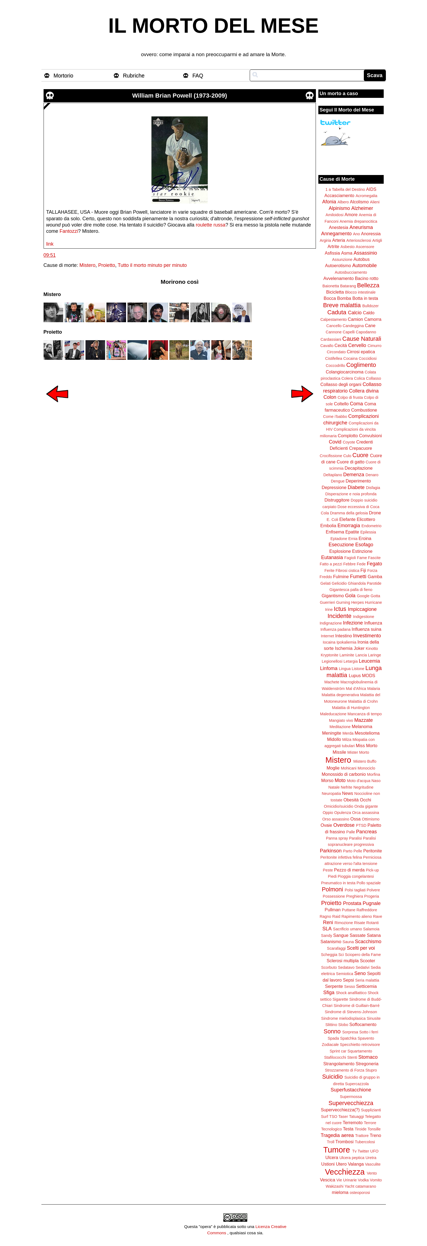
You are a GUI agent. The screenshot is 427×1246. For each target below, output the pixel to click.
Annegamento (336, 233)
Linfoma (328, 668)
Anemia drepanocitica (358, 221)
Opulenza (342, 812)
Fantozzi (69, 231)
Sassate (358, 935)
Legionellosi (332, 661)
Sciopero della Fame (363, 954)
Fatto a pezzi (331, 564)
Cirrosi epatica (361, 351)
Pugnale (372, 903)
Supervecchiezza (350, 1103)
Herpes (357, 602)
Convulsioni (370, 435)
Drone (375, 512)
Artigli (377, 240)
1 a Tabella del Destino (345, 189)
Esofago (364, 544)
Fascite (374, 558)
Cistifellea (333, 358)
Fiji (363, 570)
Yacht (349, 1186)
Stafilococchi (335, 1057)
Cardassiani (331, 339)
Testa (348, 1128)
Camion (355, 319)
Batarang (348, 286)
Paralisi (355, 838)
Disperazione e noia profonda (350, 494)
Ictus (340, 608)
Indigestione (363, 616)
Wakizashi (334, 1186)
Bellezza (368, 285)
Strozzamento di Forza (344, 1070)
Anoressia (371, 233)
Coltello (341, 403)
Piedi (332, 876)
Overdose (344, 825)
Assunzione (342, 259)
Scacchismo (368, 941)
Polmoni (332, 889)
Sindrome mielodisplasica (343, 1018)
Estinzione (362, 551)
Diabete (356, 487)
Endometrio (371, 526)
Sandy (326, 935)
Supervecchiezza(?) (340, 1109)
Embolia (328, 525)
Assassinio (365, 253)
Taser (343, 1116)
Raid (336, 916)
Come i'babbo (335, 416)
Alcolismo (359, 201)
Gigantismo (333, 595)
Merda (348, 733)
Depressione (334, 487)
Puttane (348, 910)
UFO (374, 1151)
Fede (361, 564)
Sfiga (328, 992)
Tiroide (360, 1129)
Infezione (353, 623)
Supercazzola (357, 1084)
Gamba (375, 576)
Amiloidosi (335, 215)
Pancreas (366, 831)
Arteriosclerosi (358, 240)
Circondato (336, 352)
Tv (354, 1151)
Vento (372, 1173)
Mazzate (363, 720)
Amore (351, 214)
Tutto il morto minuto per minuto (152, 265)
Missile (339, 752)
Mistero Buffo (364, 761)
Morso (327, 780)
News (347, 793)
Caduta (336, 312)
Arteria (338, 240)
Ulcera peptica (351, 1158)
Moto (340, 780)
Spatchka (348, 1038)
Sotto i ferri (368, 1032)
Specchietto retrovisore (360, 1044)
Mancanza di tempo (364, 714)
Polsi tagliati (355, 890)
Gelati (325, 583)
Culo (347, 456)
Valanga (356, 1163)
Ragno (325, 916)
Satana (374, 935)
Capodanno (366, 332)
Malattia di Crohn (363, 701)
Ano (356, 234)
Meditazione (340, 727)
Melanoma (362, 726)
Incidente (340, 616)
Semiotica (344, 974)
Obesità (351, 799)
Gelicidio (339, 583)
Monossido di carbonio (344, 774)
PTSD (361, 825)
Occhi (365, 799)
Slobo (343, 1024)
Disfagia (373, 487)
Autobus (361, 259)
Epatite (352, 531)
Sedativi (363, 967)
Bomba (344, 298)
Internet (327, 636)
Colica (359, 378)
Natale (334, 787)
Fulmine (341, 576)
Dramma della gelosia (349, 513)
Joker (359, 648)
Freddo (326, 577)
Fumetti (358, 576)
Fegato (374, 563)
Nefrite (346, 787)
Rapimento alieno (356, 916)
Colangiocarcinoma (345, 371)
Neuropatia (331, 793)
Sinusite (373, 1018)
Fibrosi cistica (347, 570)
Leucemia (369, 661)
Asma (346, 253)
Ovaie (326, 825)
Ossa (355, 818)
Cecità (340, 345)
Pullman (332, 909)
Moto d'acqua (358, 781)
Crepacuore (360, 448)
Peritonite (372, 850)
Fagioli (350, 558)
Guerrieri (327, 602)
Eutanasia (332, 557)
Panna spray (337, 838)
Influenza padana (335, 629)
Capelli (349, 332)
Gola (350, 595)
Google (363, 596)
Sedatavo (346, 967)
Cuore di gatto (351, 461)
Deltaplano (332, 475)
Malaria (373, 688)
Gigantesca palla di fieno (351, 589)
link (50, 244)
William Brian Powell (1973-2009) (179, 95)
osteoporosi (360, 1192)
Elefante (347, 519)
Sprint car (338, 1051)
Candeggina (353, 326)
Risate (359, 923)
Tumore (336, 1149)
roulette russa (210, 225)
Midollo (334, 739)
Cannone (333, 332)
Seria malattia (367, 980)
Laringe (374, 655)
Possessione (334, 896)
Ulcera (331, 1157)
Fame (362, 558)
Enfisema (335, 531)
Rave (377, 916)
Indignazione (331, 623)
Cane (370, 325)
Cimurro (375, 345)
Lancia (361, 655)
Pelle (357, 851)
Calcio (355, 312)
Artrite (333, 246)
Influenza (373, 622)
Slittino (331, 1024)
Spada (333, 1038)
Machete (331, 682)
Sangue (341, 935)
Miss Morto (366, 745)
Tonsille (374, 1129)
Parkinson (331, 850)
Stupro (371, 1070)
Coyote (349, 442)
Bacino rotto (366, 278)
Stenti (352, 1057)
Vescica (327, 1179)
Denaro (371, 475)
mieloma (340, 1192)
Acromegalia (366, 196)
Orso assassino (335, 819)
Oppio (328, 812)
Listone (358, 668)
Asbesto (347, 247)
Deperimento (358, 480)
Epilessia (368, 532)
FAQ (198, 76)
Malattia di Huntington (351, 707)
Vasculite (372, 1164)
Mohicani (348, 768)
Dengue (337, 481)
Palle (350, 832)
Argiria (325, 240)
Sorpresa (350, 1032)
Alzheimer (362, 208)
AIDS (371, 189)
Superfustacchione (351, 1090)
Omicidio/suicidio (338, 806)
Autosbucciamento (351, 272)
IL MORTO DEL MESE (213, 25)
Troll (330, 1142)
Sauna (348, 942)
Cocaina (350, 358)
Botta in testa (365, 298)
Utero (341, 1163)
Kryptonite (329, 655)
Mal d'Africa (356, 688)
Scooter (367, 960)
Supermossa (351, 1096)
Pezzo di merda (349, 869)
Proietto (106, 265)
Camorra (373, 319)
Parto (347, 851)
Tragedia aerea (337, 1135)
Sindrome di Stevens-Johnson (351, 1012)
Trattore (362, 1135)
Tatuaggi (356, 1116)
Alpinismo (339, 208)
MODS (368, 675)
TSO (333, 1116)
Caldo (368, 312)
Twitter (363, 1151)
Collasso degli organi (341, 384)
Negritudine (363, 787)
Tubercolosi (365, 1142)
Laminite (346, 655)
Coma (356, 403)
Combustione (364, 410)
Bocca (330, 298)
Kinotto (372, 648)
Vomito (376, 1180)
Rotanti (372, 923)
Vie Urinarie (346, 1180)
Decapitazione (359, 468)
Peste (328, 870)
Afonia (329, 201)
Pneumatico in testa (338, 883)
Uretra (370, 1158)
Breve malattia (342, 305)
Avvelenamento (338, 278)
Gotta (375, 596)
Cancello (333, 326)
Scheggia (329, 954)
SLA (327, 928)
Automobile (364, 265)
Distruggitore (337, 499)
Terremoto (353, 1122)
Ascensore (365, 247)
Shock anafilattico (351, 993)
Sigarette (340, 999)
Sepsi (348, 980)
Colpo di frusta (350, 397)
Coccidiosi (368, 358)
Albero (343, 202)
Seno (360, 973)
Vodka (363, 1180)
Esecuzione (341, 544)
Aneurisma (361, 227)
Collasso (373, 378)
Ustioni (327, 1163)
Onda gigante (366, 806)
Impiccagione (362, 609)
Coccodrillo (335, 365)
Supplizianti (371, 1110)
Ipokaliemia (346, 642)
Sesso (349, 986)
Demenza (353, 474)
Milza (347, 739)
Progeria (371, 896)
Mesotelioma (367, 733)
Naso (376, 781)
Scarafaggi (336, 948)
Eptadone (338, 538)
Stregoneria (367, 1063)
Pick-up (372, 870)
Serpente (334, 986)
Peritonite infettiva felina (341, 857)
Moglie (333, 767)
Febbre (349, 564)
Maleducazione (333, 714)
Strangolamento (338, 1063)
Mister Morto (358, 752)
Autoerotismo (338, 265)
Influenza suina (366, 629)
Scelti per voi (361, 948)
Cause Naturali (361, 338)
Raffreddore (366, 910)
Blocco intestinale (360, 292)
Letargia (350, 661)
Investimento (367, 635)
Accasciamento (339, 195)
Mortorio (64, 76)
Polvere (373, 890)
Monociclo (366, 768)
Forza (372, 570)
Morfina (373, 774)
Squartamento (359, 1051)
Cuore (360, 455)
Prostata (352, 903)
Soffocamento (363, 1024)
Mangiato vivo (341, 720)
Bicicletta (335, 291)
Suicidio (332, 1076)
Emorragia (348, 525)
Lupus (355, 675)
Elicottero (366, 519)
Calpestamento (333, 319)
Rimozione (343, 923)
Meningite (331, 733)
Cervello (357, 345)
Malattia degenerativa (340, 695)
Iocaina (329, 642)
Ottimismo (371, 819)
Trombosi (344, 1141)
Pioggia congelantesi (356, 876)
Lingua (344, 668)
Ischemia (344, 648)
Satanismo (331, 941)
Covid (335, 442)
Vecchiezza (345, 1171)
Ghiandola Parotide (364, 583)
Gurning (343, 602)
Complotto (348, 435)
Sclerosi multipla (343, 960)
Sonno (332, 1031)
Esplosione (340, 551)
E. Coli (332, 519)
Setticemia (366, 986)
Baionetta (330, 286)
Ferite (330, 570)
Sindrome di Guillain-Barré (357, 1005)
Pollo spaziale (368, 883)
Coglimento (361, 364)
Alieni (375, 202)
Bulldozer (370, 306)
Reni (328, 922)
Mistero (88, 265)
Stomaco (368, 1057)
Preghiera (354, 896)
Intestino (343, 635)
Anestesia (338, 227)
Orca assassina (365, 812)
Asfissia (332, 253)
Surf (324, 1116)
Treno (375, 1135)
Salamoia (371, 929)
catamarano (365, 1186)
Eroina (365, 538)
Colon (330, 397)
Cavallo (326, 345)
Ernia (353, 538)
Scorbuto (329, 967)
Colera (347, 378)
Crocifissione (331, 456)
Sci (341, 954)
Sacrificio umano (347, 929)
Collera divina (364, 391)
